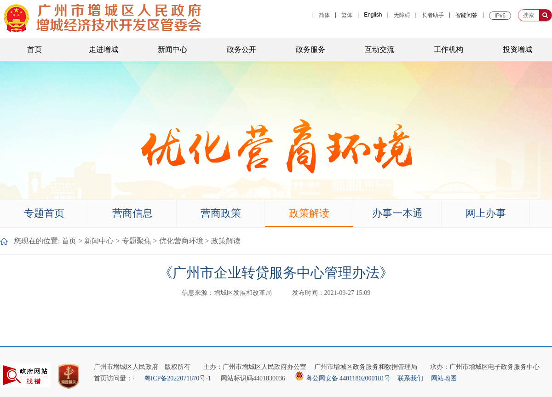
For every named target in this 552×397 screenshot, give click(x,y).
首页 (34, 49)
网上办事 (486, 213)
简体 (324, 15)
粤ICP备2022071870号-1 (178, 378)
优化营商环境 (181, 241)
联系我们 (410, 378)
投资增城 (517, 49)
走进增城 (103, 49)
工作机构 (448, 49)
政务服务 (310, 49)
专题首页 (44, 213)
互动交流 (379, 49)
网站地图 (444, 378)
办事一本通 (397, 213)
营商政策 (221, 213)
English (373, 15)
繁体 (346, 15)
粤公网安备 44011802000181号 (343, 378)
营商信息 (132, 213)
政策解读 (309, 213)
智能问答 (466, 15)
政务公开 (241, 49)
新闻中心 (172, 49)
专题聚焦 (136, 241)
